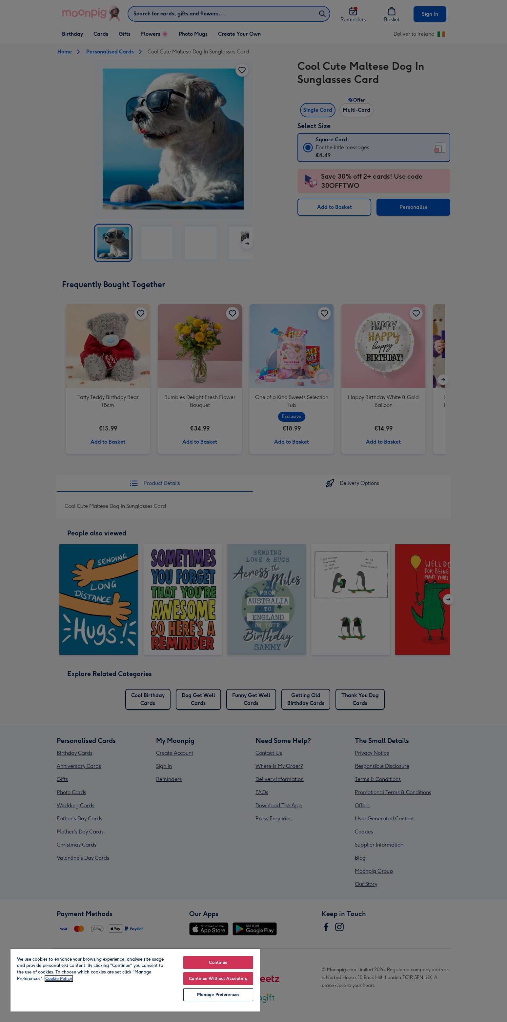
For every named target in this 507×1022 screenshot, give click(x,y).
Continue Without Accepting (218, 978)
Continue (218, 962)
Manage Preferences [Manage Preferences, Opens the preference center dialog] (218, 994)
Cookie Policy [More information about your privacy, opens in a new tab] (58, 978)
